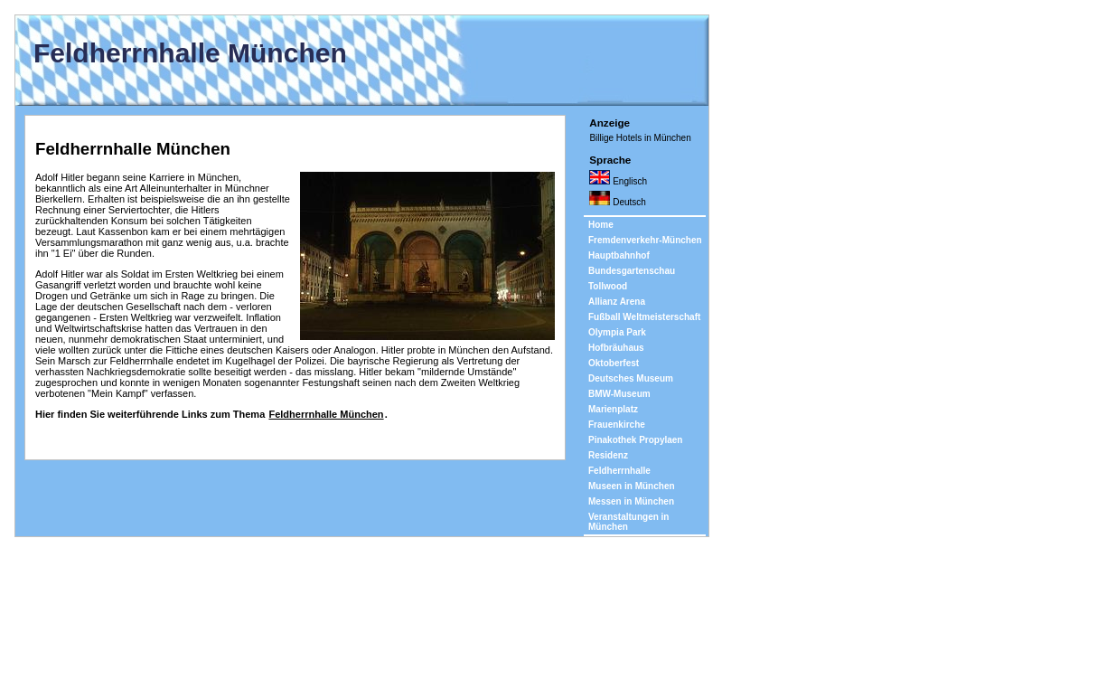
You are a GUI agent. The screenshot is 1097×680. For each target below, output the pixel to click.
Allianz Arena (616, 302)
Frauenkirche (616, 425)
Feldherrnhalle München (325, 414)
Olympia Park (617, 332)
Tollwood (607, 286)
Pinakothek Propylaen (635, 440)
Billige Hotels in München (639, 138)
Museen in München (631, 486)
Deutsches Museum (630, 378)
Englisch (618, 180)
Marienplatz (613, 409)
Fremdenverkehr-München (645, 240)
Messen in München (631, 501)
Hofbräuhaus (616, 348)
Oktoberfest (613, 363)
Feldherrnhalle (619, 471)
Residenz (608, 455)
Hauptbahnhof (619, 255)
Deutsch (617, 201)
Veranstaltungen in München (628, 522)
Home (601, 225)
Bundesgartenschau (631, 271)
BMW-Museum (619, 394)
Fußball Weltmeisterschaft (644, 317)
